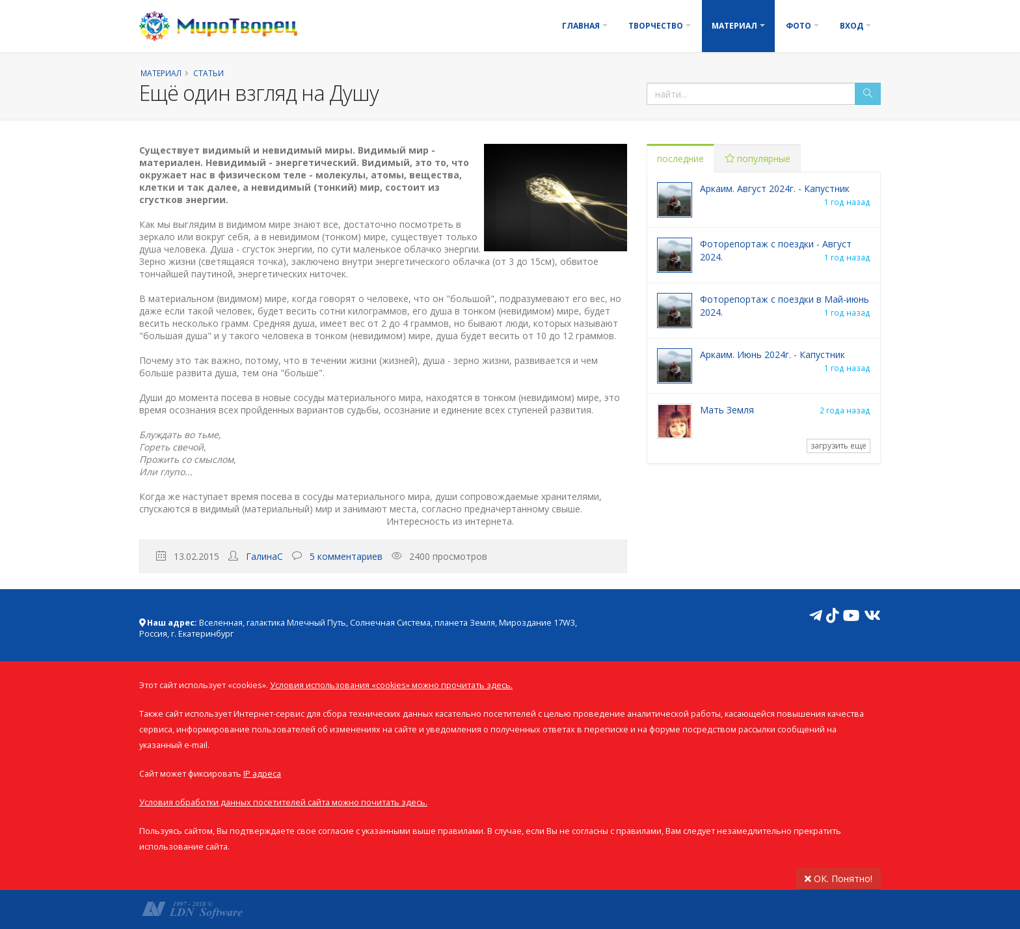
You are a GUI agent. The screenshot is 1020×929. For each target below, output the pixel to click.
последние (680, 158)
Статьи (208, 73)
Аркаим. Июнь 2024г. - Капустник (772, 354)
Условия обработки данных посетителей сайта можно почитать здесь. (283, 802)
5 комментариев (346, 556)
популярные (757, 158)
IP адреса (262, 773)
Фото (798, 25)
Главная (581, 25)
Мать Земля (727, 410)
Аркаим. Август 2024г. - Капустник (775, 188)
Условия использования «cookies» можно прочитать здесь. (391, 685)
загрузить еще (838, 445)
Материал (734, 25)
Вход (851, 25)
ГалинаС (264, 556)
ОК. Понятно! (838, 878)
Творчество (655, 25)
